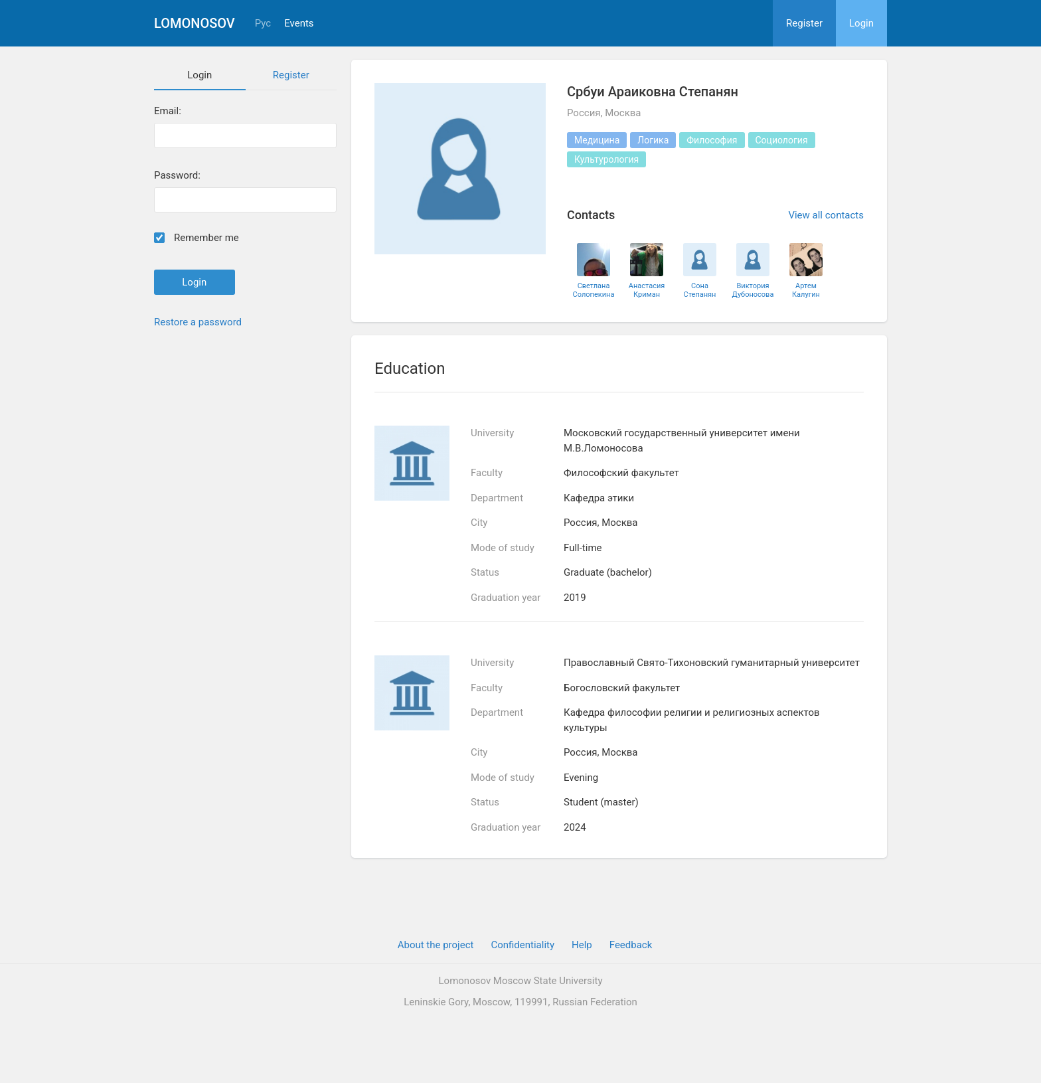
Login (861, 23)
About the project (436, 945)
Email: (167, 111)
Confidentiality (522, 945)
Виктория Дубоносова (753, 290)
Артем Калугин (806, 290)
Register (804, 23)
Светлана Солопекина (594, 290)
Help (582, 945)
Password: (177, 176)
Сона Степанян (700, 290)
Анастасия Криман (647, 290)
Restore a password (198, 322)
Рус (263, 24)
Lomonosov (194, 23)
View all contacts (826, 215)
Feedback (631, 945)
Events (298, 24)
